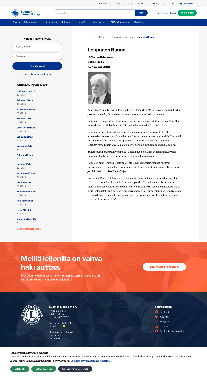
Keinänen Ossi (24, 118)
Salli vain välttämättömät (75, 369)
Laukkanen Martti (26, 91)
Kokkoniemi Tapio (26, 173)
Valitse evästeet (44, 369)
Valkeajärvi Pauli (25, 137)
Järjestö (81, 22)
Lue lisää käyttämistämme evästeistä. (90, 360)
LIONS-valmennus (118, 22)
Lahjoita (131, 3)
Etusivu (16, 22)
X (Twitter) (162, 316)
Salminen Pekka (25, 100)
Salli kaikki (20, 369)
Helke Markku (24, 210)
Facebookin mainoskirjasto (170, 331)
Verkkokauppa (119, 3)
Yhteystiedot (104, 3)
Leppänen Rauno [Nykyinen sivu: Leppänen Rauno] (145, 37)
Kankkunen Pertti (26, 109)
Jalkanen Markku (25, 182)
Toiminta (66, 22)
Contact (53, 338)
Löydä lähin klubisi (166, 13)
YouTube (161, 326)
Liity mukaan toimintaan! (164, 266)
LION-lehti (142, 3)
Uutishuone (49, 22)
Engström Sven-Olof (27, 219)
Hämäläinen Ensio (26, 201)
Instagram (162, 321)
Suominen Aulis (24, 146)
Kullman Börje (24, 164)
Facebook (162, 312)
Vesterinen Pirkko (26, 127)
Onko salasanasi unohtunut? (37, 74)
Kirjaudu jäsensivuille (163, 3)
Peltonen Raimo (25, 155)
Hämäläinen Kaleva (26, 191)
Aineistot (97, 22)
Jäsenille (138, 22)
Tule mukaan (187, 13)
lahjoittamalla (55, 326)
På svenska (186, 3)
